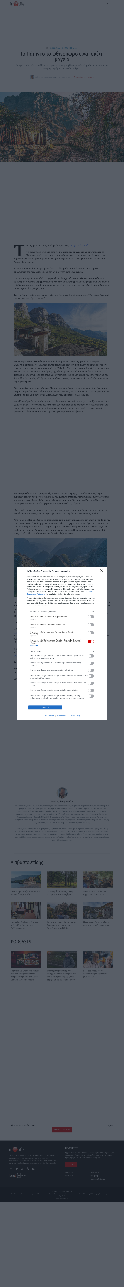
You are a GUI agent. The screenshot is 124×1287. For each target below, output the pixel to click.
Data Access (61, 716)
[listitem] (62, 611)
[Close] (102, 570)
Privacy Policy (75, 716)
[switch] (91, 615)
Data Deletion (49, 716)
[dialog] (62, 643)
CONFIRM (46, 707)
